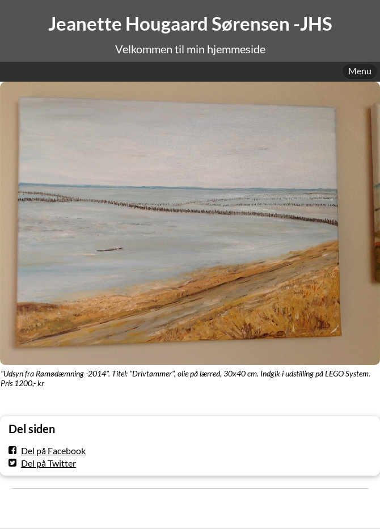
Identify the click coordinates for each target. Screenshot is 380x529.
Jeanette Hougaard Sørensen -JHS (190, 23)
